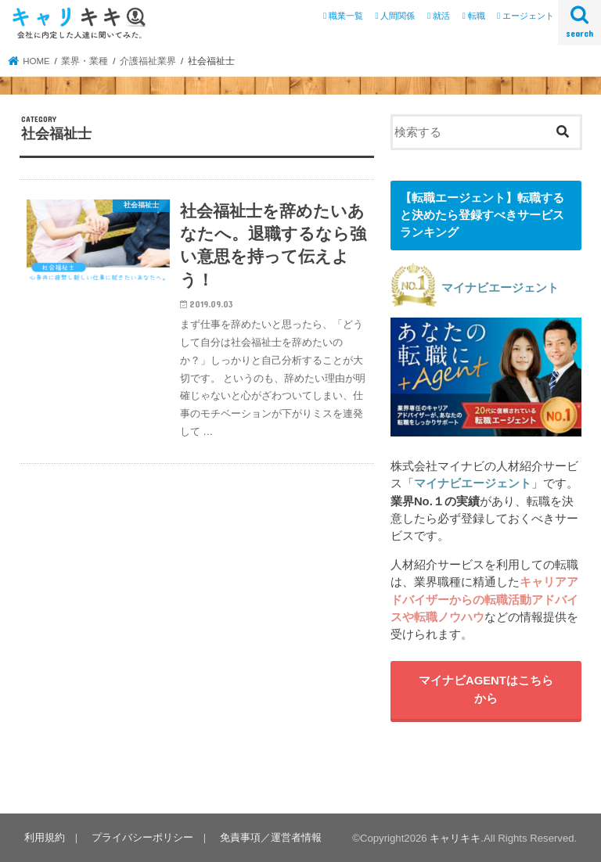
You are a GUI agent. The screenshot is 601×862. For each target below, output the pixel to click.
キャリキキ (455, 838)
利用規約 (44, 837)
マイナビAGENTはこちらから (486, 689)
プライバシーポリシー (142, 837)
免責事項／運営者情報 (271, 837)
